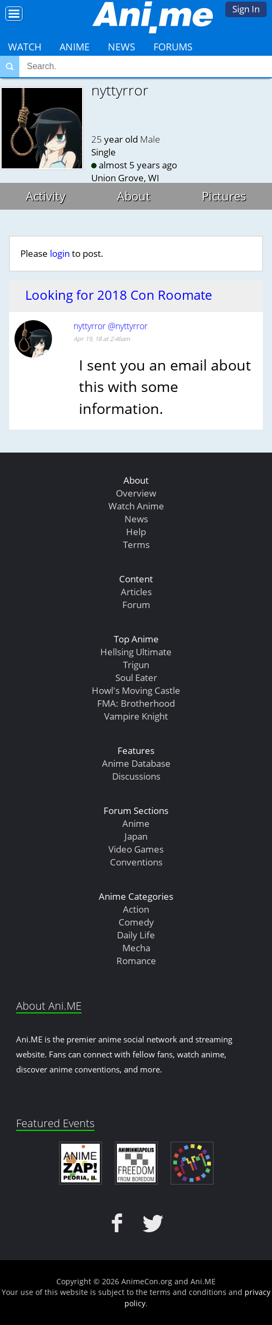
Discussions (136, 776)
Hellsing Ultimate (136, 652)
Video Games (136, 849)
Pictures (224, 196)
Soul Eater (136, 677)
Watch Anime (136, 506)
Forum (136, 604)
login (60, 253)
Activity (45, 196)
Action (136, 909)
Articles (136, 592)
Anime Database (136, 763)
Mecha (136, 948)
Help (136, 531)
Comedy (136, 922)
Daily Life (136, 935)
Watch (24, 46)
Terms (136, 544)
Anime (75, 46)
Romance (136, 960)
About (133, 196)
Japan (136, 836)
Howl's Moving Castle (136, 690)
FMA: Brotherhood (136, 703)
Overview (136, 493)
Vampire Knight (136, 716)
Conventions (136, 862)
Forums (173, 46)
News (121, 46)
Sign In (246, 9)
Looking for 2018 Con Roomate (118, 295)
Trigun (136, 664)
